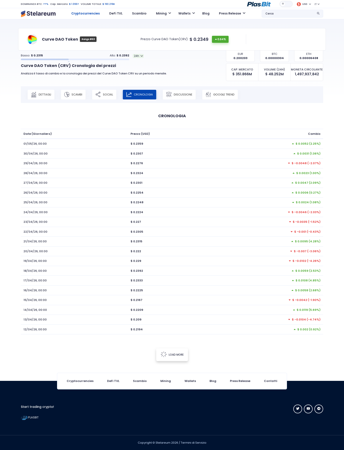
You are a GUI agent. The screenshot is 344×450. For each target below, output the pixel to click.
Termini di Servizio (193, 443)
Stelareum (163, 443)
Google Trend (220, 95)
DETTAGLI (41, 95)
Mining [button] (161, 13)
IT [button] (316, 4)
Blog (206, 13)
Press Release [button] (230, 13)
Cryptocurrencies (85, 13)
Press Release (240, 381)
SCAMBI (73, 95)
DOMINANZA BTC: (32, 4)
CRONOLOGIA (139, 95)
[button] (258, 3)
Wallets (190, 381)
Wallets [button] (184, 13)
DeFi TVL (116, 13)
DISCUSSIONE (179, 95)
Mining (165, 381)
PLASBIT (30, 417)
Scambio (139, 13)
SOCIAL (104, 95)
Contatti (270, 381)
